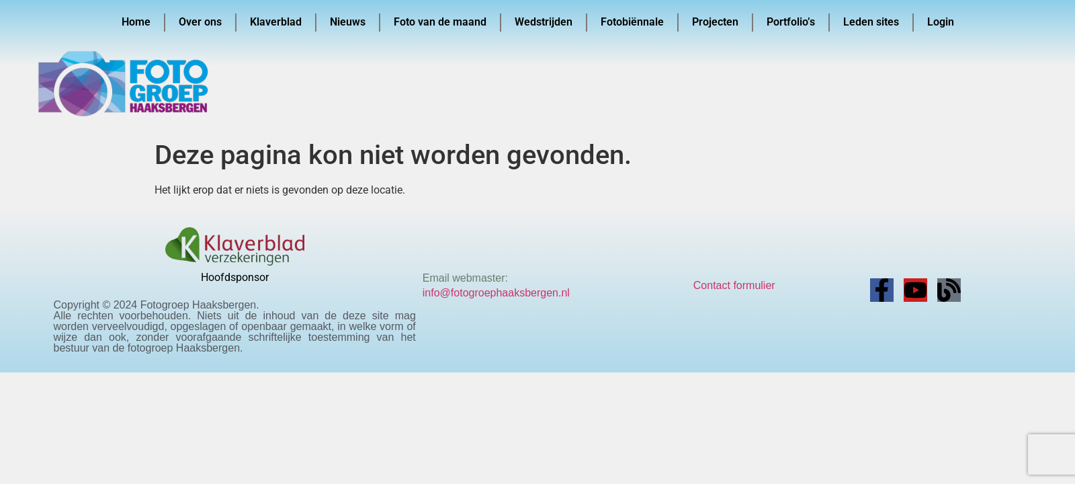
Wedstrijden (543, 21)
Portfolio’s (791, 21)
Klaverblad (276, 21)
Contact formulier (734, 285)
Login (940, 21)
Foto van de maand (440, 21)
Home (136, 21)
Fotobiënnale (632, 21)
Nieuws (348, 21)
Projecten (715, 21)
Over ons (200, 21)
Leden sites (871, 21)
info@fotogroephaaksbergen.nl (496, 292)
